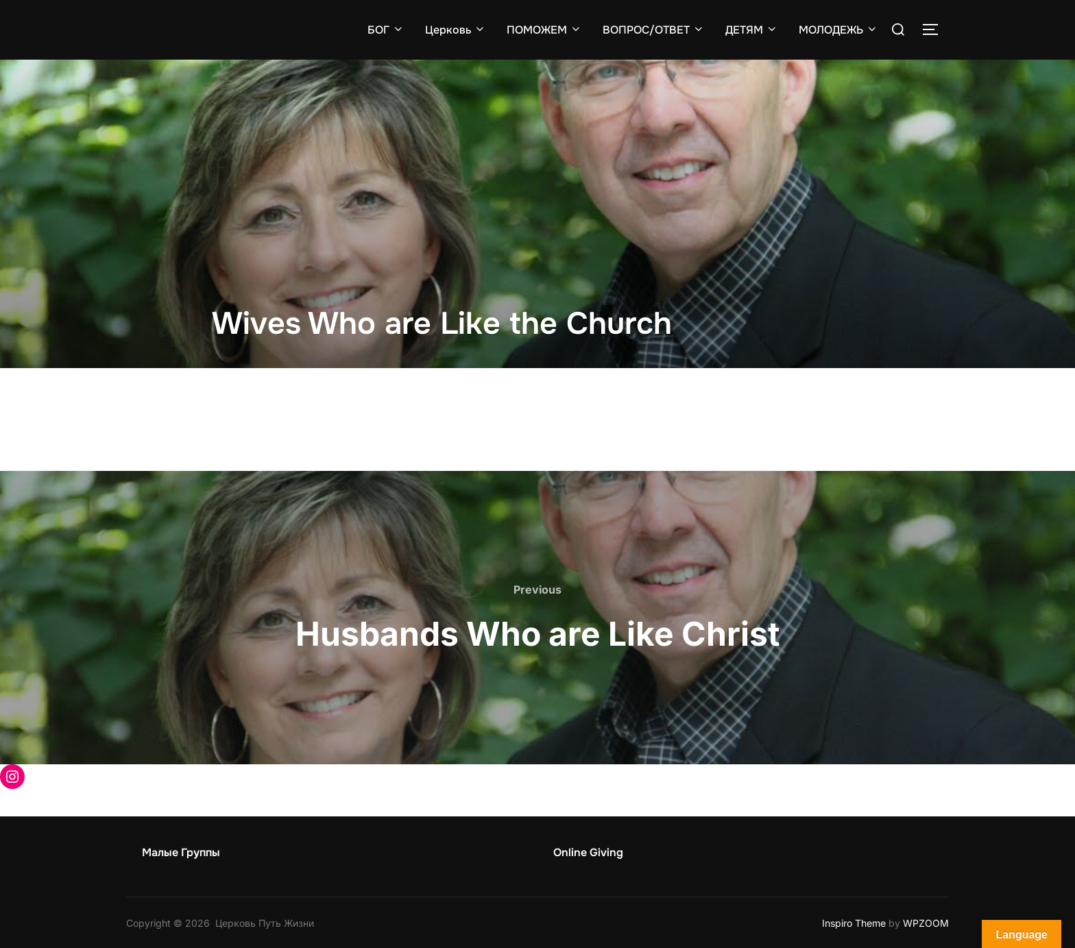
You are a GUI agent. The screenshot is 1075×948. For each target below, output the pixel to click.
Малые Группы (181, 851)
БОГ (385, 29)
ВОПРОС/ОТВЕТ (654, 29)
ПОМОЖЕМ (544, 29)
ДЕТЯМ (751, 29)
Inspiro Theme (854, 922)
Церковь (455, 29)
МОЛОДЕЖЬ (838, 29)
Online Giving (588, 851)
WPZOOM (926, 922)
